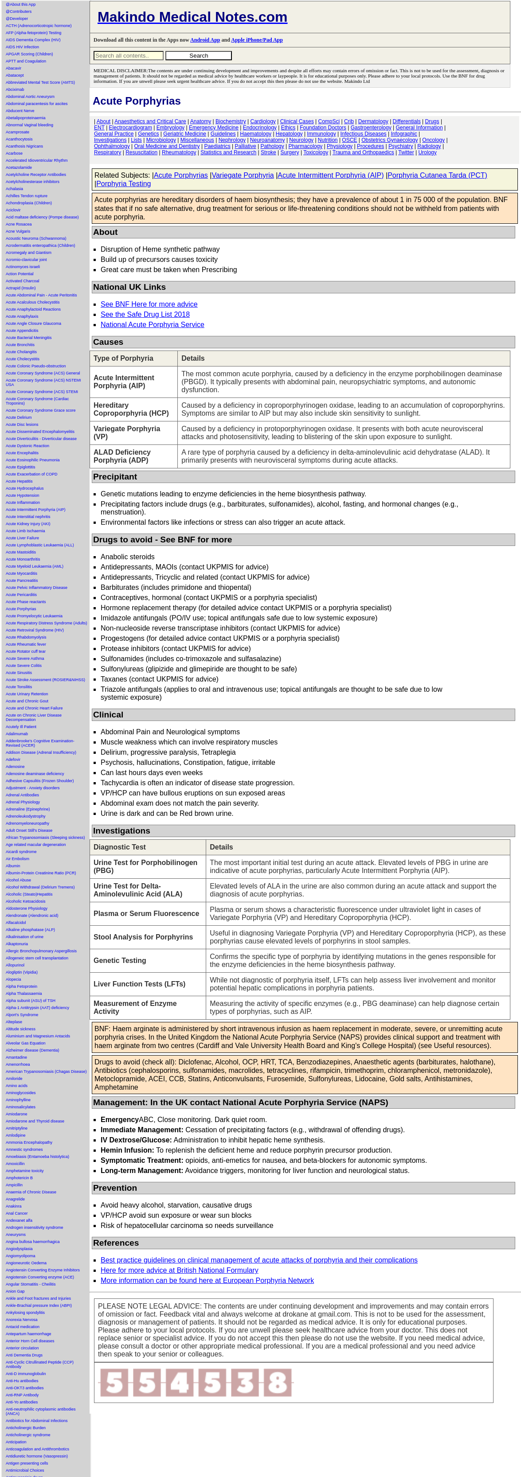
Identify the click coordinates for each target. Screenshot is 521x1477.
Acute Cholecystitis (22, 359)
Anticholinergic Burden (26, 1428)
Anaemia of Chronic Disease (31, 1192)
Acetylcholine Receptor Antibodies (36, 174)
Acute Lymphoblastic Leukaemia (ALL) (40, 545)
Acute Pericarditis (21, 594)
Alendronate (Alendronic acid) (32, 915)
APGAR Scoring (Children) (29, 54)
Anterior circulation (22, 1348)
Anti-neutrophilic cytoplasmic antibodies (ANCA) (41, 1411)
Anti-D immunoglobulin (26, 1374)
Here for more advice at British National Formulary (180, 1270)
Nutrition (328, 140)
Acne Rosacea (19, 224)
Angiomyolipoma (20, 1256)
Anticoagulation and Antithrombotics (37, 1449)
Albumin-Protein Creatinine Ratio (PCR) (41, 873)
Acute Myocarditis (21, 573)
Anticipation (16, 1442)
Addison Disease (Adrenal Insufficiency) (41, 752)
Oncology (433, 140)
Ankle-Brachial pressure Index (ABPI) (39, 1305)
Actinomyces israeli (23, 267)
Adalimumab (17, 734)
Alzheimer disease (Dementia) (32, 1050)
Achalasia (14, 189)
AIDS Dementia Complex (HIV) (33, 40)
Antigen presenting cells (27, 1463)
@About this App (20, 4)
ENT (99, 128)
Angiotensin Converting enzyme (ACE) (40, 1277)
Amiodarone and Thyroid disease (35, 1121)
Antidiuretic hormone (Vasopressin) (37, 1456)
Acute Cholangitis (21, 352)
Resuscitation (141, 152)
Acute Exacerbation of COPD (32, 474)
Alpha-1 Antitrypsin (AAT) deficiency (37, 1007)
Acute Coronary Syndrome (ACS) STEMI (42, 392)
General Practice (113, 134)
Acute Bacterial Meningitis (29, 337)
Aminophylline (18, 1100)
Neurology (301, 140)
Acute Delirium (19, 417)
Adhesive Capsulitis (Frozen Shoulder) (40, 781)
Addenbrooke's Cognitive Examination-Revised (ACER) (40, 743)
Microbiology (161, 140)
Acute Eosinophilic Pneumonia (33, 460)
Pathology (272, 146)
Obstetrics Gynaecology (389, 140)
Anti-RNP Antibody (22, 1395)
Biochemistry (230, 121)
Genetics (148, 134)
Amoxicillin (15, 1163)
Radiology (429, 146)
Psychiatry (400, 146)
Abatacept (15, 75)
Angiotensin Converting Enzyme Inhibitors (43, 1270)
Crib (349, 121)
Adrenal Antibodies (22, 795)
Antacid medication (22, 1327)
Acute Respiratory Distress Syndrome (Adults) (46, 623)
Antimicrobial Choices (25, 1470)
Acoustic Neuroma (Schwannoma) (36, 238)
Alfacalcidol (16, 922)
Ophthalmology (112, 146)
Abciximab (15, 89)
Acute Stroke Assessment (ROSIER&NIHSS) (45, 680)
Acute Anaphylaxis (22, 316)
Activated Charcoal (22, 281)
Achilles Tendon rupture (26, 196)
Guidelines (223, 134)
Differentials (407, 121)
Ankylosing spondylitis (25, 1312)
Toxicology (315, 152)
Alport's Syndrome (22, 1015)
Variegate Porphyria (243, 175)
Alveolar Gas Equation (26, 1043)
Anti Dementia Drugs (24, 1355)
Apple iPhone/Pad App (257, 40)
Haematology (255, 134)
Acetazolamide (19, 167)
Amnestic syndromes (24, 1149)
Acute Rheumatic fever (26, 644)
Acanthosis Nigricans (24, 146)
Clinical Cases (297, 121)
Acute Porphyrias (21, 609)
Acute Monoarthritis (23, 559)
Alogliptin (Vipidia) (22, 972)
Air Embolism (17, 859)
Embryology (170, 128)
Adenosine (15, 766)
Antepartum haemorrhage (28, 1334)
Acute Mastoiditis (21, 552)
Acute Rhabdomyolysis (26, 637)
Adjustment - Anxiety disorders (33, 788)
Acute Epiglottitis (20, 467)
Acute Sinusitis (19, 672)
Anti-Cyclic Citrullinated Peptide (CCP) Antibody (40, 1364)
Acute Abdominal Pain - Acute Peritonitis (41, 295)
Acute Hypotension (22, 495)
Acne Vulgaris (18, 231)
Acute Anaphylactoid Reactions (33, 309)
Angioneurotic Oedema (26, 1263)
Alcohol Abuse (18, 880)
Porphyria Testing (123, 183)
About (103, 121)
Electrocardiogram (130, 128)
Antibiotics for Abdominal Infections (37, 1421)
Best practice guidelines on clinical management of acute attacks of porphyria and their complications (259, 1260)
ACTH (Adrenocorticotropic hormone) (39, 25)
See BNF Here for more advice (149, 304)
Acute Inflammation (23, 502)
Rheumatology (179, 152)
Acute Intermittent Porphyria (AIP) (36, 509)
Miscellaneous (197, 140)
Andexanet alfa (19, 1220)
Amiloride (14, 1078)
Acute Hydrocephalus (25, 488)
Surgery (290, 152)
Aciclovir (13, 210)
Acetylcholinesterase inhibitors (32, 181)
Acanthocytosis (19, 139)
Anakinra (14, 1206)
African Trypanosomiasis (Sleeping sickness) (45, 837)
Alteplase (14, 1022)
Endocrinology (260, 128)
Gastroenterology (371, 128)
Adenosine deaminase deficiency (35, 774)
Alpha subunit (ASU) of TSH (30, 1000)
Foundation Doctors (323, 128)
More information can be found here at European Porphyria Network (207, 1280)
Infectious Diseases (364, 134)
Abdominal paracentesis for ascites (37, 103)
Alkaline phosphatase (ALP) (30, 930)
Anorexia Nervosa (22, 1319)
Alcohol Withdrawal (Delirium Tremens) (40, 887)
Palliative (245, 146)
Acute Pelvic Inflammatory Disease (36, 587)
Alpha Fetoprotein (21, 986)
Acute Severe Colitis (24, 665)
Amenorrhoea (18, 1064)
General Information (419, 128)
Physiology (340, 146)
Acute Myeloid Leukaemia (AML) (34, 566)
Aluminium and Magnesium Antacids (38, 1036)
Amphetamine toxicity (25, 1171)
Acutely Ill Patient (21, 727)
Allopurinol (15, 965)
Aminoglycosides (21, 1093)
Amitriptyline (16, 1128)
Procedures (370, 146)
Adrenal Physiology (23, 802)
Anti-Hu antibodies (22, 1381)
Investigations (110, 140)
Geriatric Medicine (184, 134)
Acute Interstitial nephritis (28, 516)
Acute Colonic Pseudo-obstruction (36, 366)
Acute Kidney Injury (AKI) (28, 524)
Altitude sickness (20, 1029)
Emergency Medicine (214, 128)
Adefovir (13, 759)
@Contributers (18, 11)
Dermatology (373, 121)
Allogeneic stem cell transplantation (37, 958)
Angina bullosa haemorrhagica (33, 1241)
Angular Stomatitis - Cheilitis (31, 1284)
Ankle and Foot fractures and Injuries (38, 1298)
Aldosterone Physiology (26, 908)
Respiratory (107, 152)
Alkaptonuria (17, 944)
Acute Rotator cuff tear (26, 651)
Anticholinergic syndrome (28, 1435)
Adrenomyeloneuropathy (27, 823)
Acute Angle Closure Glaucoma (33, 323)
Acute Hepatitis (19, 481)
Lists (136, 140)
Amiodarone (16, 1114)
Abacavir (13, 68)
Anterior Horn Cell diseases (30, 1341)
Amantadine (16, 1057)
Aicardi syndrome (21, 852)
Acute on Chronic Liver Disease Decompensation (34, 717)
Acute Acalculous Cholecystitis (33, 302)
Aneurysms (16, 1234)
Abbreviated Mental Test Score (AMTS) (40, 82)
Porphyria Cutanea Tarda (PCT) (437, 175)
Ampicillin (14, 1185)
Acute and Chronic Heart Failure (34, 708)
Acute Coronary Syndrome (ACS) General (43, 373)
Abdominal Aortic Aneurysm (30, 96)
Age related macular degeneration (36, 844)
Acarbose (14, 153)
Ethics (288, 128)
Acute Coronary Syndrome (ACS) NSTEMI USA (43, 382)
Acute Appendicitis (22, 330)
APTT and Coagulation (26, 61)
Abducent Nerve (20, 111)
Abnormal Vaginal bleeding (29, 125)
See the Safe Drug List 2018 (145, 314)
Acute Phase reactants (26, 602)
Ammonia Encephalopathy (29, 1142)
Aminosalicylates (20, 1107)
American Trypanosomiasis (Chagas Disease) (46, 1071)
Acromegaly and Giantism (28, 252)
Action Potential (20, 274)
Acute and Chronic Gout (27, 701)
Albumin (13, 866)
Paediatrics (217, 146)
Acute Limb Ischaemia (25, 531)
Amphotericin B (19, 1178)
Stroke (268, 152)
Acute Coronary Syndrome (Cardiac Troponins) (37, 401)
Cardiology (262, 121)
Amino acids (16, 1085)
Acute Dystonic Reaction (27, 446)
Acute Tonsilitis (19, 687)
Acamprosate (17, 132)
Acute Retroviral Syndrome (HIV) (35, 630)
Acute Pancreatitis (22, 580)
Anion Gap (15, 1291)
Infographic (404, 134)
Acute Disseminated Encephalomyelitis (40, 431)
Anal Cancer (17, 1213)
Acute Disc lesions (22, 424)
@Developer (17, 18)
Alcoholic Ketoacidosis (26, 901)
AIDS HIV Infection (22, 47)
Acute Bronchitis (20, 345)
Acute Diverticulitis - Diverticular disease (41, 438)
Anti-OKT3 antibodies (25, 1388)
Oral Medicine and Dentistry (167, 146)
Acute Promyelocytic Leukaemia (34, 616)
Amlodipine (16, 1135)
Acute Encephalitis (22, 453)
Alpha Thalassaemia (24, 993)
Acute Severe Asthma (25, 658)
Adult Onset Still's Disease (29, 830)
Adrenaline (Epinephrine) (28, 809)
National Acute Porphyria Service (152, 324)
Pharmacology (306, 146)
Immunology (321, 134)
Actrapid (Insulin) (21, 288)
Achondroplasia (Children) (29, 203)
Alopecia (13, 979)
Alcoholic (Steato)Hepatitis (29, 894)
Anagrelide (15, 1199)
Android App (205, 40)
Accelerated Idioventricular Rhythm (37, 160)
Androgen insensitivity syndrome (34, 1227)
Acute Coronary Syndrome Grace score (41, 410)
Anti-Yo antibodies (22, 1402)
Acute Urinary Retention (27, 694)
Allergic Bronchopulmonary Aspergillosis (41, 951)
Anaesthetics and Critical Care (150, 121)
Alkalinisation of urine (24, 937)
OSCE (349, 140)
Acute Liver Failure (22, 538)
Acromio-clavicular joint (26, 259)
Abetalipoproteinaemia (26, 118)
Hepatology (289, 134)
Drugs (432, 121)
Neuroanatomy (267, 140)
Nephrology (232, 140)
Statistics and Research (228, 152)
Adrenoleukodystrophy (26, 816)
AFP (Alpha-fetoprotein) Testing (33, 33)
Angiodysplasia (19, 1249)
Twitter (406, 152)
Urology (427, 152)
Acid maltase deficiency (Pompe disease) (42, 217)
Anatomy (200, 121)
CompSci (329, 121)
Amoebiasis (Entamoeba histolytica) (37, 1156)
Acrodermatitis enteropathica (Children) (40, 245)
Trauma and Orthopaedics (363, 152)
